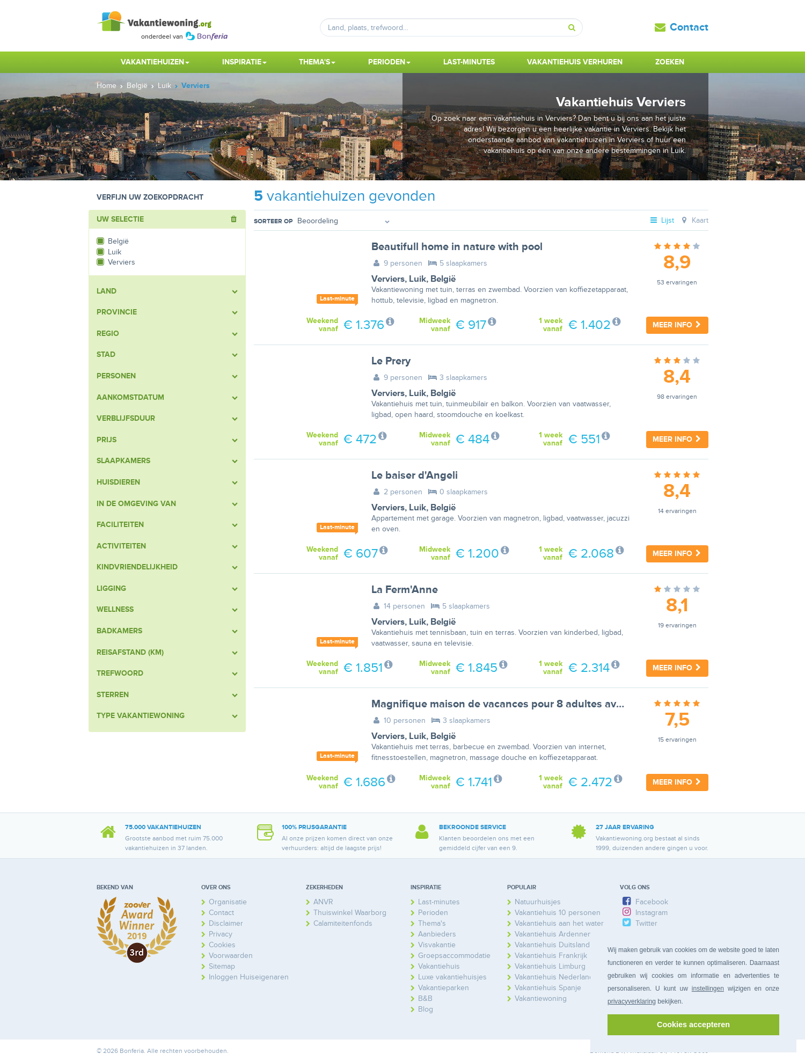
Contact (689, 27)
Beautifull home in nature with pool (457, 246)
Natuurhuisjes (538, 901)
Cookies (222, 944)
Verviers (388, 279)
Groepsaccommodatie (454, 955)
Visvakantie (437, 944)
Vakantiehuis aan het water (559, 923)
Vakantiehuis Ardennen (553, 934)
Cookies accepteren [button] (693, 1024)
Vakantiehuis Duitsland (552, 944)
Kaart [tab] (693, 220)
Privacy (220, 934)
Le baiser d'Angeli (414, 475)
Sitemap (222, 966)
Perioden (433, 912)
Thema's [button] (317, 62)
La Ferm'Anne (404, 589)
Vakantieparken (443, 987)
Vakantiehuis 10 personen (558, 912)
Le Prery (391, 361)
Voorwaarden (231, 955)
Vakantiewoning (541, 998)
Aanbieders (437, 934)
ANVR (323, 901)
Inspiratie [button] (244, 62)
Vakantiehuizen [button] (155, 62)
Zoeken (669, 62)
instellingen (708, 988)
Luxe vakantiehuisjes (452, 977)
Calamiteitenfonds (342, 923)
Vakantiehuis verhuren (575, 62)
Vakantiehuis (439, 966)
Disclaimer (226, 923)
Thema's (432, 923)
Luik (417, 279)
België (443, 279)
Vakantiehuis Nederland (554, 977)
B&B (425, 998)
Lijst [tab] (662, 220)
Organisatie (228, 901)
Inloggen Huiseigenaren (249, 977)
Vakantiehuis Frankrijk (551, 955)
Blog (425, 1009)
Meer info (677, 325)
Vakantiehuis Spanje (548, 987)
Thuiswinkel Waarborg (349, 912)
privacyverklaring (632, 1001)
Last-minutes (469, 62)
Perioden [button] (389, 62)
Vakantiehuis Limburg (550, 966)
